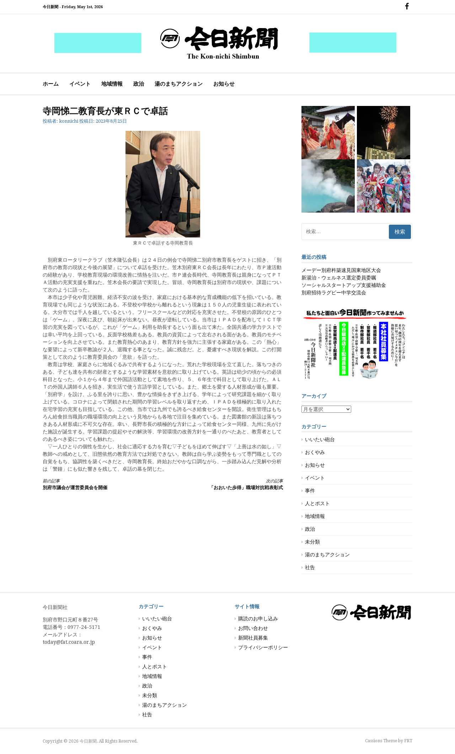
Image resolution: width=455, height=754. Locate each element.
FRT (408, 740)
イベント (80, 84)
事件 (310, 490)
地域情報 (112, 84)
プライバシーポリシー (263, 647)
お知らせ (224, 84)
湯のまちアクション (179, 84)
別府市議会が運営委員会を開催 (97, 484)
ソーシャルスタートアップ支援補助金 (343, 285)
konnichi (68, 121)
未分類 (312, 542)
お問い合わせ (253, 628)
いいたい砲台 (320, 439)
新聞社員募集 (253, 638)
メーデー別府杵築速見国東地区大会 (341, 270)
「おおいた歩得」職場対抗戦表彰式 (229, 484)
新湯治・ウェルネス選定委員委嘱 (338, 277)
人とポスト (317, 503)
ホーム (51, 84)
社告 (310, 567)
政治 (138, 84)
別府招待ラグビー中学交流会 (333, 292)
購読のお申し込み (258, 618)
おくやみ (315, 452)
